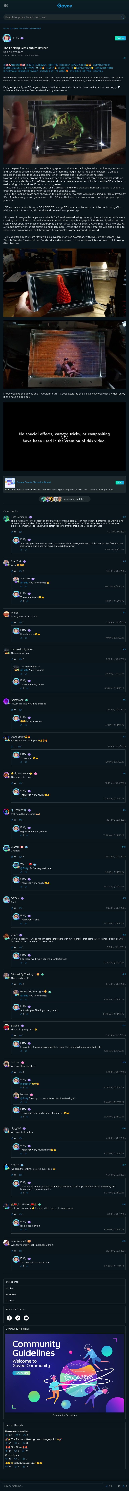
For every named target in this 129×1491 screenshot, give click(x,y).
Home (6, 28)
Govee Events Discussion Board (26, 28)
